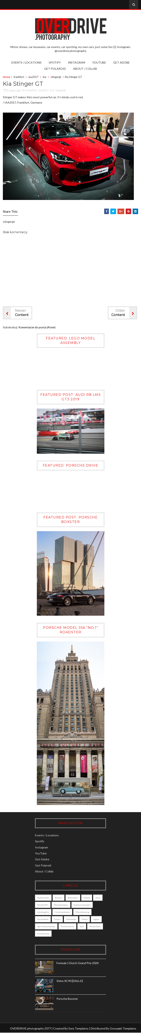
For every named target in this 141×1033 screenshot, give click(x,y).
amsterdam (44, 919)
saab (83, 926)
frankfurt (19, 77)
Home (6, 77)
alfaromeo (72, 919)
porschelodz (44, 934)
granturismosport (83, 905)
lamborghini (44, 912)
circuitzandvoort (63, 912)
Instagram (76, 62)
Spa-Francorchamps (47, 926)
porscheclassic (68, 926)
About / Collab (85, 68)
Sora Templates (78, 1028)
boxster (59, 898)
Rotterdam (74, 898)
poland (88, 898)
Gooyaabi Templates (123, 1028)
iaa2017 (33, 77)
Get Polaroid (55, 68)
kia (44, 77)
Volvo (99, 898)
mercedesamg (83, 912)
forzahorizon (61, 934)
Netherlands (44, 898)
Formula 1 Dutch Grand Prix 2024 (79, 963)
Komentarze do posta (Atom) (36, 327)
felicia (86, 919)
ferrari (58, 919)
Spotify (55, 62)
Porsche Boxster (68, 999)
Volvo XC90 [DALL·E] (71, 981)
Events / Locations (26, 62)
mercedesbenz (62, 905)
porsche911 (44, 905)
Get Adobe (121, 62)
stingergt (56, 77)
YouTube (99, 62)
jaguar (97, 919)
